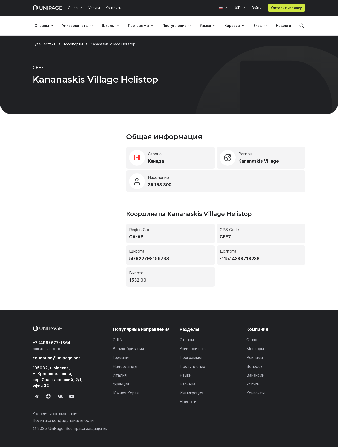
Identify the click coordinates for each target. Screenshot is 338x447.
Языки (205, 25)
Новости (283, 25)
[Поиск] (301, 26)
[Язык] (223, 8)
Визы (257, 25)
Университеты (75, 25)
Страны (41, 25)
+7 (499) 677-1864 (51, 342)
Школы (108, 25)
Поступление (174, 25)
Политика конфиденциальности (63, 420)
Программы (138, 25)
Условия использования (55, 413)
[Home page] (47, 7)
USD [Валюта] (237, 8)
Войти (257, 8)
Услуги (94, 8)
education (56, 357)
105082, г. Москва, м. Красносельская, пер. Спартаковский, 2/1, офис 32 (57, 376)
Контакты (114, 8)
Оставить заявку (286, 8)
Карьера (232, 25)
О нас (73, 8)
